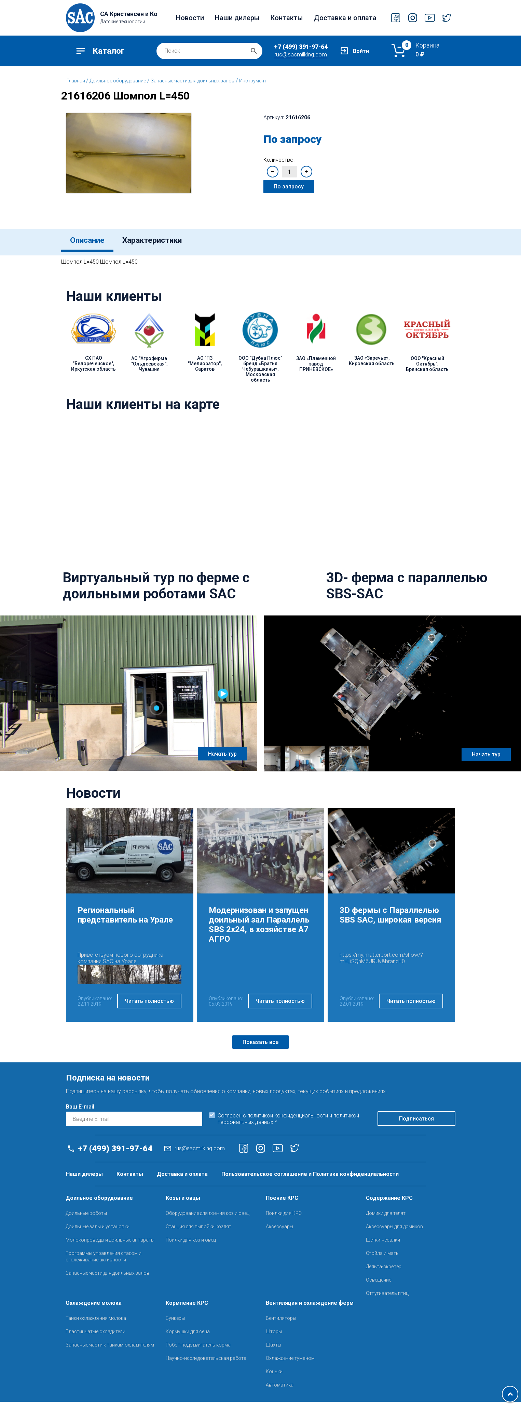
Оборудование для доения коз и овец (207, 1216)
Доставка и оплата (345, 18)
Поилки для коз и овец (191, 1243)
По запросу (289, 186)
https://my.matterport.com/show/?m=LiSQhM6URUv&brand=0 (381, 961)
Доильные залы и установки (97, 1229)
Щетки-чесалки (383, 1243)
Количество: (278, 160)
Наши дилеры (237, 18)
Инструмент (252, 80)
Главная (76, 80)
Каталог (108, 51)
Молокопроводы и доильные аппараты (110, 1243)
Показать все (260, 1045)
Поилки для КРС (284, 1216)
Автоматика (279, 1388)
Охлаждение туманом (290, 1361)
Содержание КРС (389, 1201)
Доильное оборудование (118, 80)
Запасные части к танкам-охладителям (110, 1348)
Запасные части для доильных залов (192, 80)
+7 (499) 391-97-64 (301, 46)
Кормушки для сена (188, 1334)
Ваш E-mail (80, 1109)
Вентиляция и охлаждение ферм (310, 1306)
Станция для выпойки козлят (198, 1229)
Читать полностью (149, 1004)
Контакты (287, 18)
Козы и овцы (183, 1201)
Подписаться (416, 1122)
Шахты (273, 1348)
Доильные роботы (86, 1216)
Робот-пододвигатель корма (198, 1348)
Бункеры (175, 1321)
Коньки (274, 1374)
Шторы (274, 1334)
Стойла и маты (382, 1256)
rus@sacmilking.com (300, 54)
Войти (361, 51)
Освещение (378, 1283)
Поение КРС (282, 1201)
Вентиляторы (281, 1321)
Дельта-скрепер (383, 1269)
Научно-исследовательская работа (206, 1361)
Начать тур (222, 757)
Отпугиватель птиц (387, 1296)
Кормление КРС (187, 1306)
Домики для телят (386, 1216)
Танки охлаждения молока (96, 1321)
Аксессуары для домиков (394, 1229)
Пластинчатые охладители (95, 1334)
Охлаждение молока (94, 1306)
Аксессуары (279, 1229)
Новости (190, 18)
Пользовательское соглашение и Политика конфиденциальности (310, 1177)
